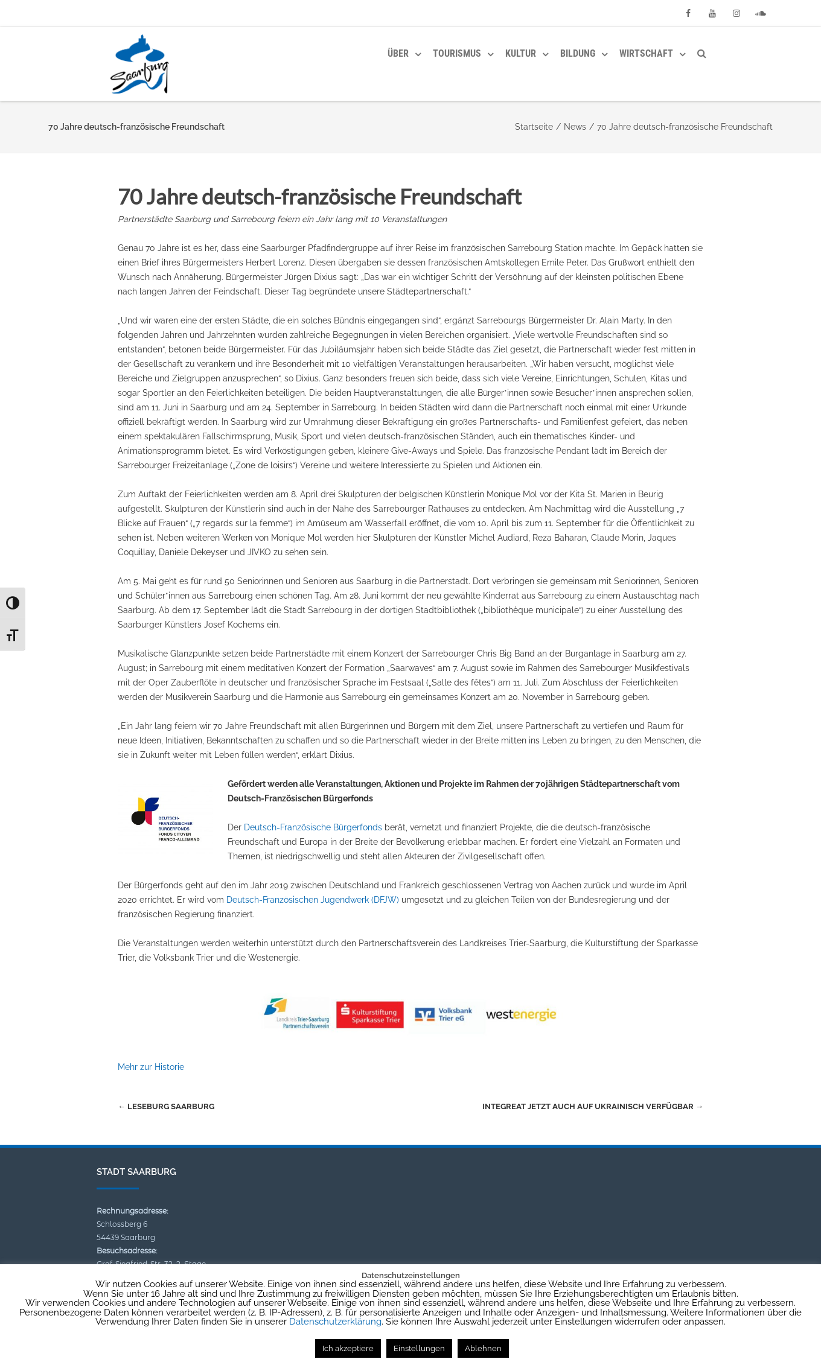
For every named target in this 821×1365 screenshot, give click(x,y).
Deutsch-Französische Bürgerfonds (313, 827)
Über (398, 53)
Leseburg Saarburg (166, 1106)
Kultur (520, 53)
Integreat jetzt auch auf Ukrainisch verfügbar (592, 1106)
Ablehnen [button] (483, 1348)
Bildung (577, 53)
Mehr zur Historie (151, 1067)
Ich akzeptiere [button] (348, 1348)
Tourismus (457, 53)
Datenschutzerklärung (335, 1321)
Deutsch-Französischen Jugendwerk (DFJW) (312, 900)
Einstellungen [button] (419, 1348)
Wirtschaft (646, 53)
